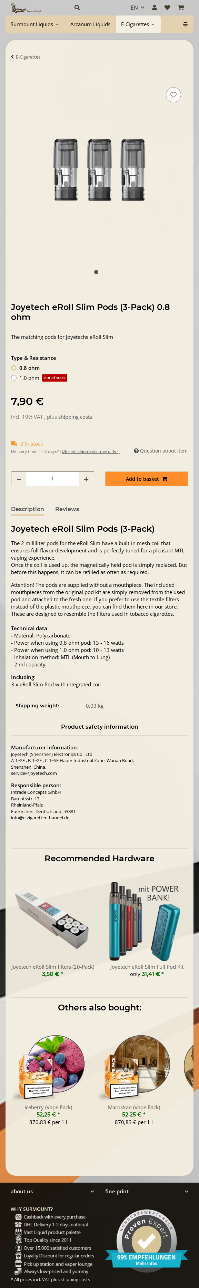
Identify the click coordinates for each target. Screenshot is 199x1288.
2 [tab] (103, 272)
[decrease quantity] (19, 479)
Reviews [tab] (67, 509)
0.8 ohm (29, 367)
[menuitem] (35, 24)
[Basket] (181, 7)
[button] (95, 7)
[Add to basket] (16, 78)
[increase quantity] (86, 479)
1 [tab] (96, 272)
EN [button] (134, 7)
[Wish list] (167, 7)
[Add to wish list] (173, 94)
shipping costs (75, 416)
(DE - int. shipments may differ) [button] (90, 451)
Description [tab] (27, 509)
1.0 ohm (43, 378)
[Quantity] (52, 479)
